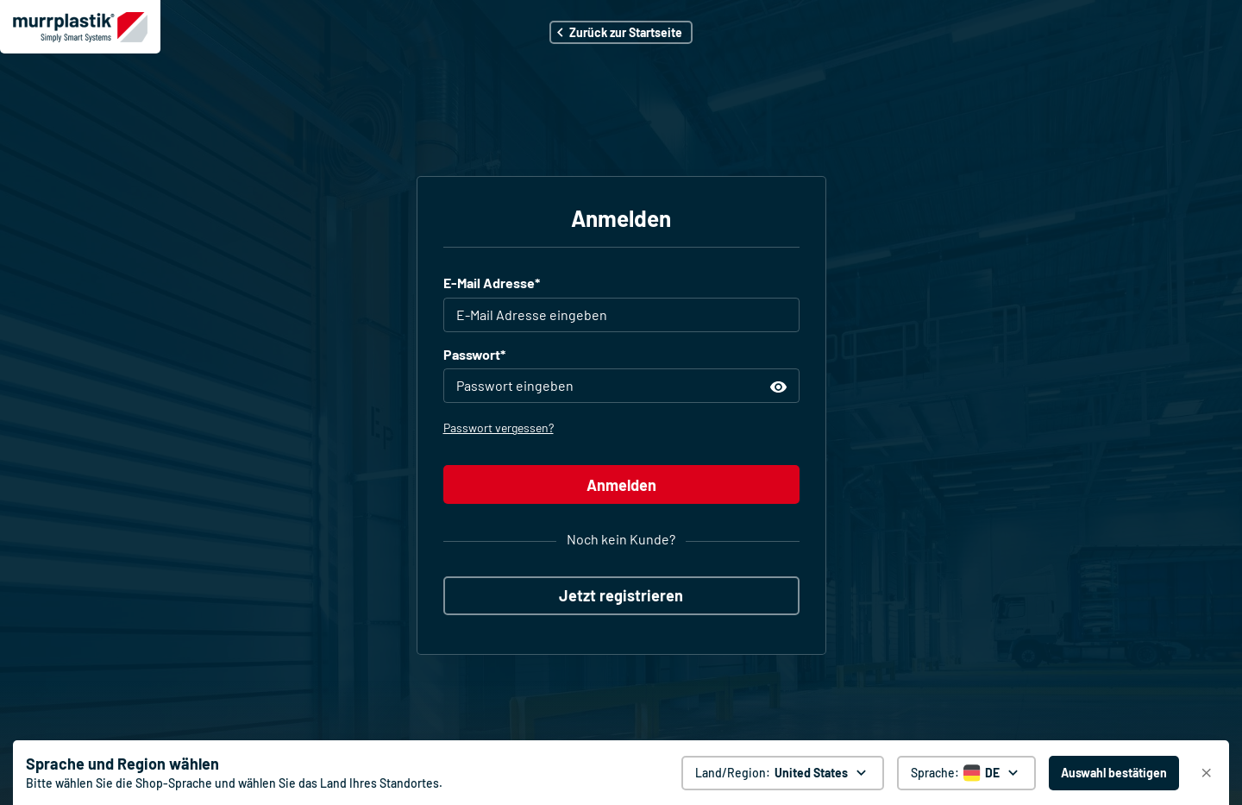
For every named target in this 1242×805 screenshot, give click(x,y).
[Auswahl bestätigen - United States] (1114, 773)
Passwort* (474, 354)
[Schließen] (1206, 773)
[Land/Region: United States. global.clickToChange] (782, 773)
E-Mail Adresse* (491, 282)
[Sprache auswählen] (966, 773)
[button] (621, 32)
